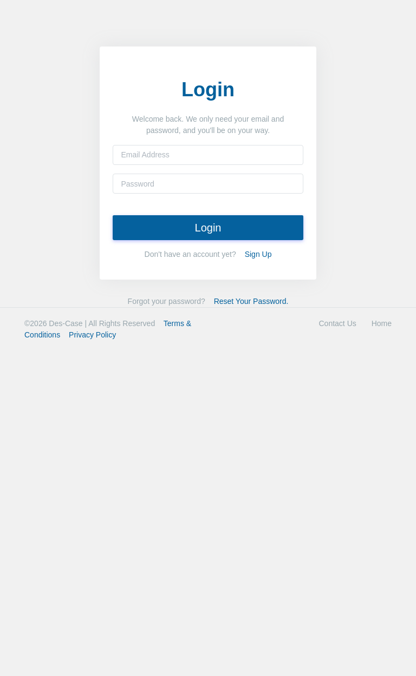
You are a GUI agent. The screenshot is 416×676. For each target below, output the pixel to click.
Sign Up (258, 254)
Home (382, 323)
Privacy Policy (92, 334)
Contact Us (337, 323)
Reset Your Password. (251, 301)
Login (208, 228)
